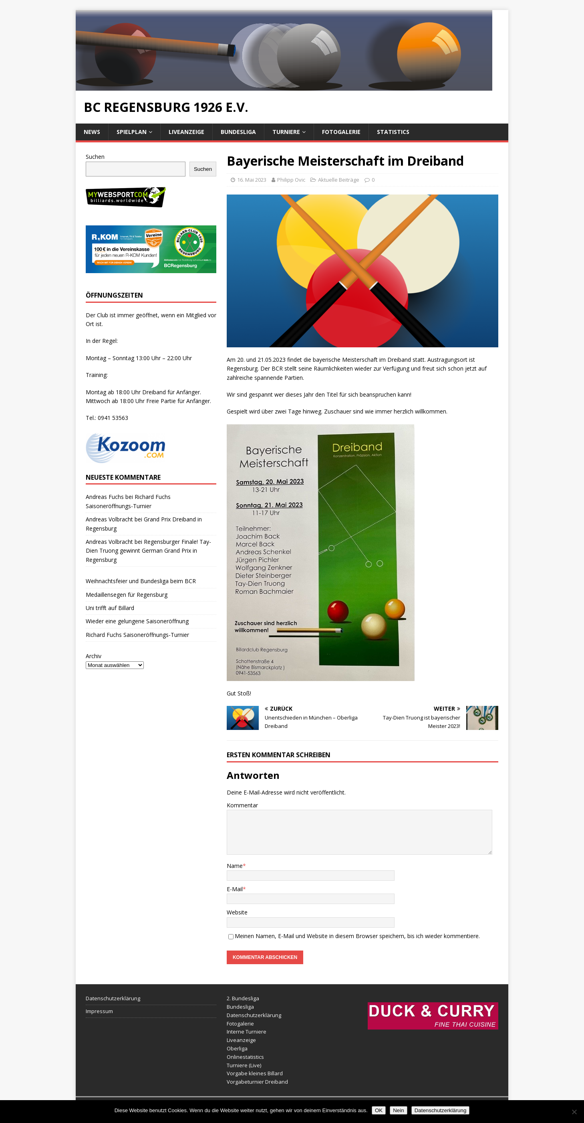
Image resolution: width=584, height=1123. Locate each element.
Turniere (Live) (244, 1065)
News (92, 132)
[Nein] (574, 1112)
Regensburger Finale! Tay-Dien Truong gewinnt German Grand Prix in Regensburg (148, 551)
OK (379, 1110)
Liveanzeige (186, 132)
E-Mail (235, 889)
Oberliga (237, 1048)
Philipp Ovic (291, 179)
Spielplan (132, 132)
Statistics (393, 132)
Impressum (99, 1011)
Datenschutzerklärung (113, 998)
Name (235, 866)
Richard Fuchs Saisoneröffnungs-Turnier (137, 635)
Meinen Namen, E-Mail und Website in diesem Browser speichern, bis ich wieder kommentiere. (357, 936)
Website (237, 912)
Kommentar (242, 805)
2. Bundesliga (243, 998)
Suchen (95, 156)
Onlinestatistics (245, 1056)
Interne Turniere (246, 1031)
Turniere (286, 132)
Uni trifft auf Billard (110, 608)
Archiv (93, 656)
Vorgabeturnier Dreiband (257, 1081)
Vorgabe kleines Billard (255, 1073)
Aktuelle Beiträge (338, 179)
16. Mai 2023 (251, 179)
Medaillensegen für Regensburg (126, 594)
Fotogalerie (341, 132)
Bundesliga (238, 132)
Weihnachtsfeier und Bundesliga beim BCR (141, 581)
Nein (398, 1110)
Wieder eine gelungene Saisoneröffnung (137, 621)
